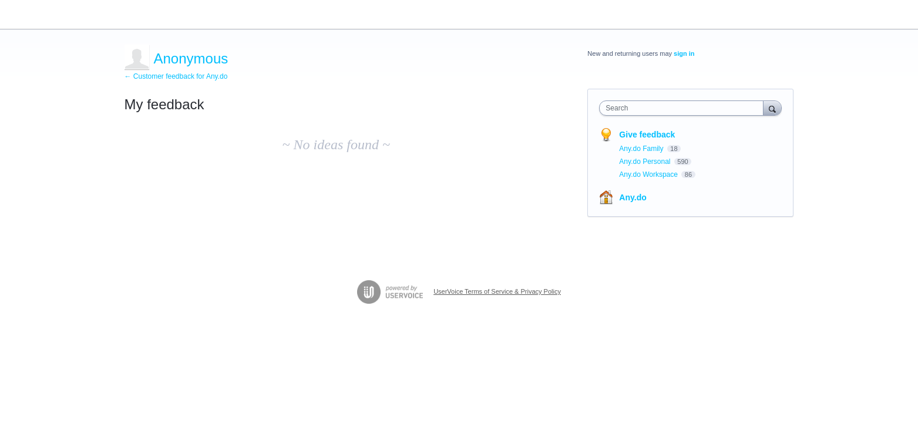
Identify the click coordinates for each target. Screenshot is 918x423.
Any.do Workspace (649, 174)
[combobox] (684, 108)
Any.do (632, 197)
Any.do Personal (645, 161)
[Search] (772, 107)
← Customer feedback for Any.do (176, 76)
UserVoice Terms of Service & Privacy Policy (497, 291)
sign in (684, 53)
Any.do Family (642, 149)
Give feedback (647, 134)
